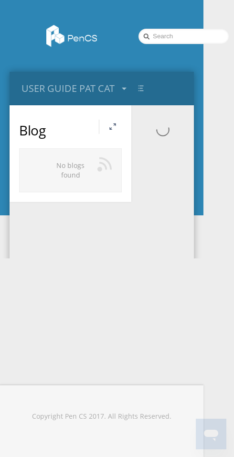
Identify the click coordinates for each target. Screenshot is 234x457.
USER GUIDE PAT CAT (75, 88)
